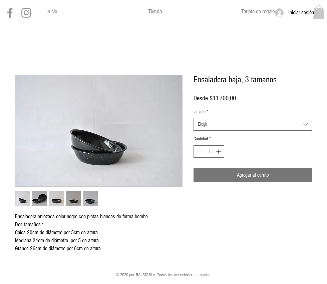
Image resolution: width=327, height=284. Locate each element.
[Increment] (219, 151)
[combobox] (253, 124)
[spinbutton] (209, 151)
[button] (319, 12)
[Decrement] (199, 151)
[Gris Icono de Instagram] (26, 12)
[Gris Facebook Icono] (9, 12)
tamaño (201, 111)
